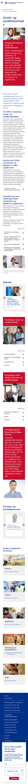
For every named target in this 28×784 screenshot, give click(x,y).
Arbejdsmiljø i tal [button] (14, 362)
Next (23, 298)
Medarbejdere (8, 741)
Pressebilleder (8, 698)
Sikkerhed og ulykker (10, 727)
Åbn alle (21, 228)
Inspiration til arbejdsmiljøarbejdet (11, 715)
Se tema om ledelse (12, 598)
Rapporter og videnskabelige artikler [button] (14, 358)
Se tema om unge (12, 680)
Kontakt (7, 738)
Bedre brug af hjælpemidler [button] (14, 244)
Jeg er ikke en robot (12, 771)
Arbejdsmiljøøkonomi (10, 730)
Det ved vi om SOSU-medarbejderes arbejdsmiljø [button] (14, 189)
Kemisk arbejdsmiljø (10, 725)
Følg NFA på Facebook (12, 708)
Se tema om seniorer (12, 571)
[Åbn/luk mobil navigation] (1, 2)
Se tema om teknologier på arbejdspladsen (14, 653)
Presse (7, 696)
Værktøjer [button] (14, 419)
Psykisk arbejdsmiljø (11, 719)
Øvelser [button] (14, 416)
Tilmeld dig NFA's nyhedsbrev (14, 702)
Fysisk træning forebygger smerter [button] (14, 232)
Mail (5, 764)
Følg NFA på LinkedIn (12, 705)
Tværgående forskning (7, 9)
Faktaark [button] (14, 365)
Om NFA (7, 736)
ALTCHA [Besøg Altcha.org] (21, 774)
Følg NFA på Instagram (12, 711)
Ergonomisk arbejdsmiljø (11, 722)
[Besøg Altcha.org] (22, 771)
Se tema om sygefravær (13, 624)
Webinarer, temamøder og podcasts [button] (14, 412)
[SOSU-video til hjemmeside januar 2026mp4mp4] (14, 262)
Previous (4, 298)
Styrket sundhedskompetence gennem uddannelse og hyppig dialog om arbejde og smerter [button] (14, 239)
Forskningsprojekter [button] (14, 354)
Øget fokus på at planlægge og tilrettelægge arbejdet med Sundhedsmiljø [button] (14, 249)
